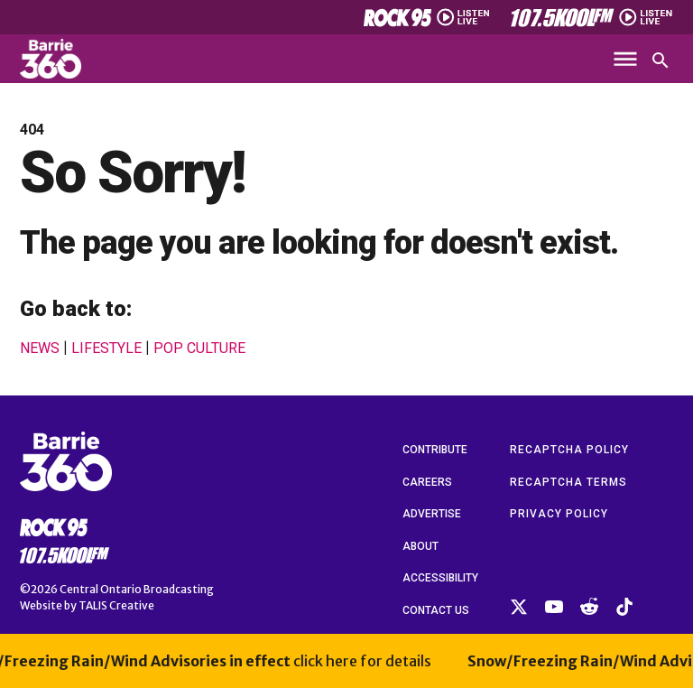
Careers (427, 482)
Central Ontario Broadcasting (137, 589)
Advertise (431, 513)
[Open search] (660, 60)
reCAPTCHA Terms (568, 482)
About (420, 546)
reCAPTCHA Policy (569, 449)
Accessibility (440, 578)
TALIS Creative (116, 605)
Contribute (434, 449)
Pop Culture (199, 348)
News (40, 348)
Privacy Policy (559, 513)
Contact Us (435, 610)
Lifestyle (106, 348)
